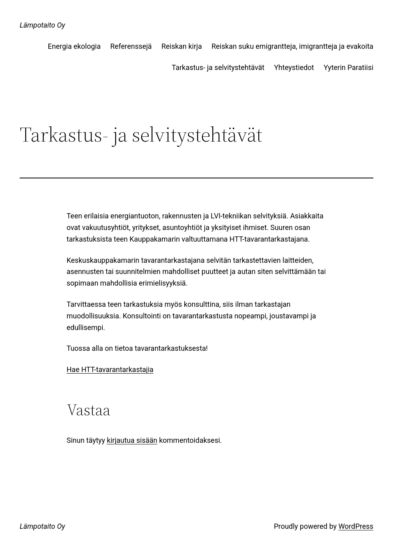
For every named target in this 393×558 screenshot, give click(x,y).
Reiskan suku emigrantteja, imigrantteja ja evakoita (292, 46)
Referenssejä (131, 46)
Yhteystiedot (294, 67)
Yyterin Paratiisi (348, 67)
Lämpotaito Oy (42, 25)
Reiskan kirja (182, 46)
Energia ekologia (74, 46)
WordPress (355, 526)
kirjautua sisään (132, 440)
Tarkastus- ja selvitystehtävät (218, 67)
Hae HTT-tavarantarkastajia (110, 369)
